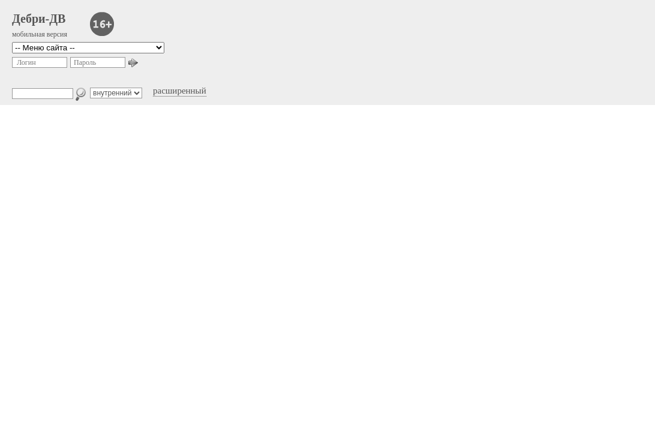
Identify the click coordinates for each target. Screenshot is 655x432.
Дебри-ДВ (38, 18)
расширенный (179, 90)
